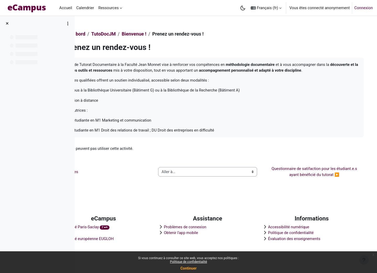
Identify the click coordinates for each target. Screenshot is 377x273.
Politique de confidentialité (188, 262)
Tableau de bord (102, 34)
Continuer (188, 268)
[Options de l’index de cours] (68, 23)
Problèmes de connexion (206, 226)
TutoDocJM (137, 34)
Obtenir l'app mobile (201, 232)
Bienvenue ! (167, 34)
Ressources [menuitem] (108, 7)
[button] (266, 8)
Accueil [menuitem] (65, 7)
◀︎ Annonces (100, 178)
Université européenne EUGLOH (120, 238)
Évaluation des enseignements (302, 238)
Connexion (363, 7)
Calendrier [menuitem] (85, 7)
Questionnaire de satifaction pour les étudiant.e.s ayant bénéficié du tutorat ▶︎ (315, 178)
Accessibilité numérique (297, 226)
